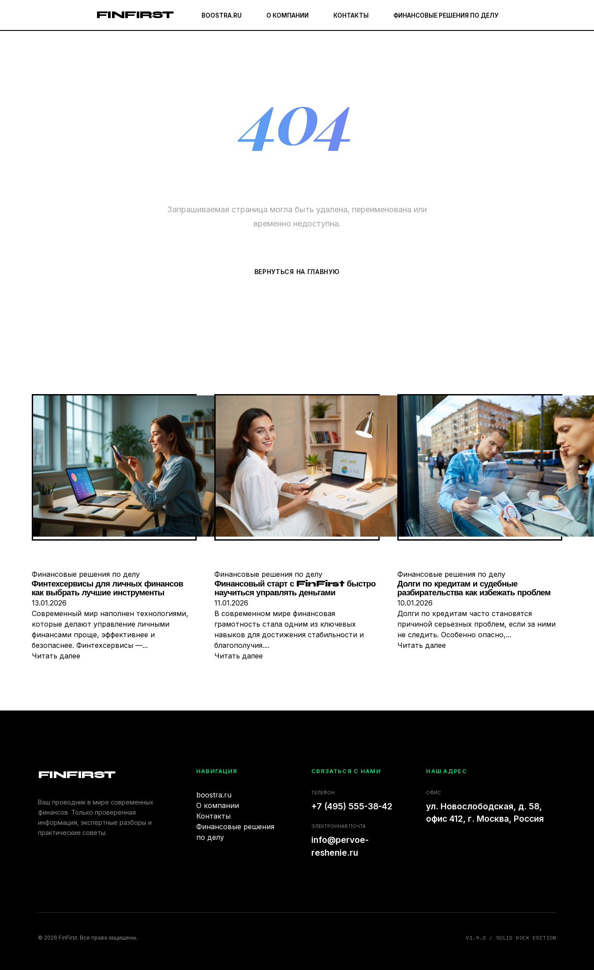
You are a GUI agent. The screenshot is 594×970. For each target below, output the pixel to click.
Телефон (323, 793)
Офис (433, 793)
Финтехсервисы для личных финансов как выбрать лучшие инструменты (107, 588)
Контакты (351, 15)
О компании (287, 15)
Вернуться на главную (297, 271)
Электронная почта (338, 826)
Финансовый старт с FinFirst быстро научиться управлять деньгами (294, 588)
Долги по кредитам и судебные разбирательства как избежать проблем (474, 588)
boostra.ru (222, 15)
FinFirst (134, 14)
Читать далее (56, 655)
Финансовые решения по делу (445, 15)
